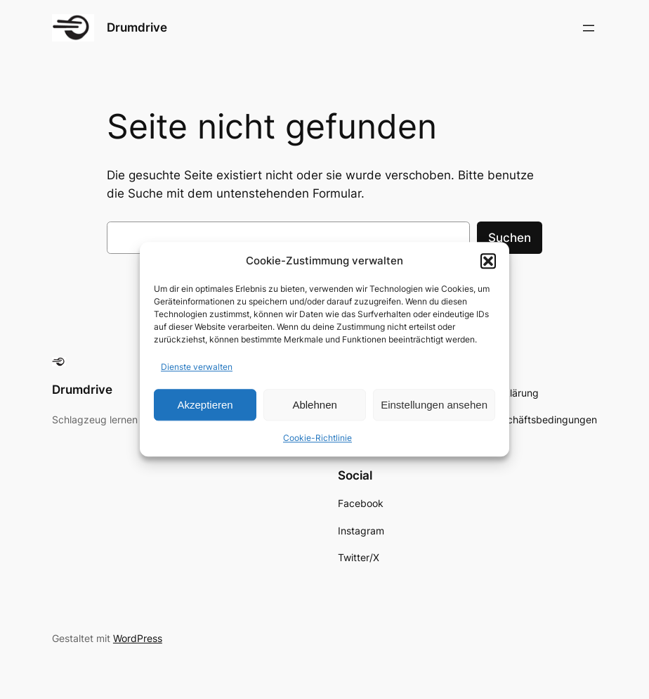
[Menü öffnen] (588, 28)
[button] (488, 261)
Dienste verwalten (196, 367)
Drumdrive (137, 27)
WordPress (137, 638)
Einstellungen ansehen (434, 405)
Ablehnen (314, 405)
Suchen (509, 238)
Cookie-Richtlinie (317, 438)
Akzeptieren (204, 405)
